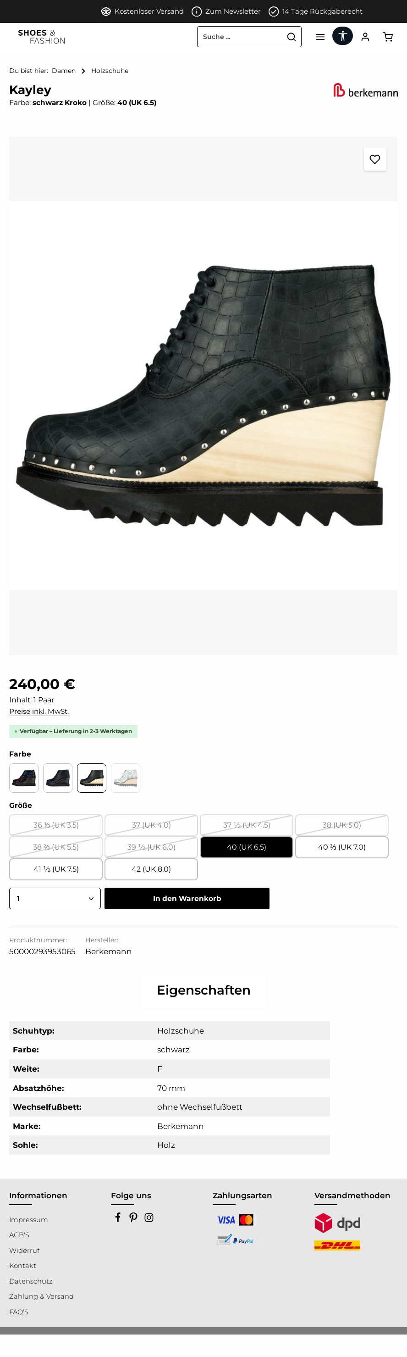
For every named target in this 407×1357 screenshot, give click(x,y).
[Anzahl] (55, 898)
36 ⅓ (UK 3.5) (68, 828)
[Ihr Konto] (365, 37)
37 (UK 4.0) (165, 828)
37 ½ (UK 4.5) (258, 828)
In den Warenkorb (187, 898)
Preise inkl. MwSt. (39, 711)
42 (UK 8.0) (151, 869)
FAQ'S (18, 1312)
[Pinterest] (134, 1220)
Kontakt (22, 1266)
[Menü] (320, 37)
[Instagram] (149, 1220)
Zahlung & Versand (41, 1296)
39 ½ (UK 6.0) (162, 850)
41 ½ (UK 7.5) (56, 869)
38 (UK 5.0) (356, 828)
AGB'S (19, 1235)
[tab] (203, 990)
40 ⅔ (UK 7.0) (342, 847)
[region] (203, 396)
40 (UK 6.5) (246, 847)
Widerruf (24, 1250)
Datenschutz (30, 1281)
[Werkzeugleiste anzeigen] (342, 36)
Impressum (28, 1220)
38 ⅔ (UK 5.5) (68, 850)
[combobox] (239, 36)
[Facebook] (119, 1220)
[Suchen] (292, 36)
